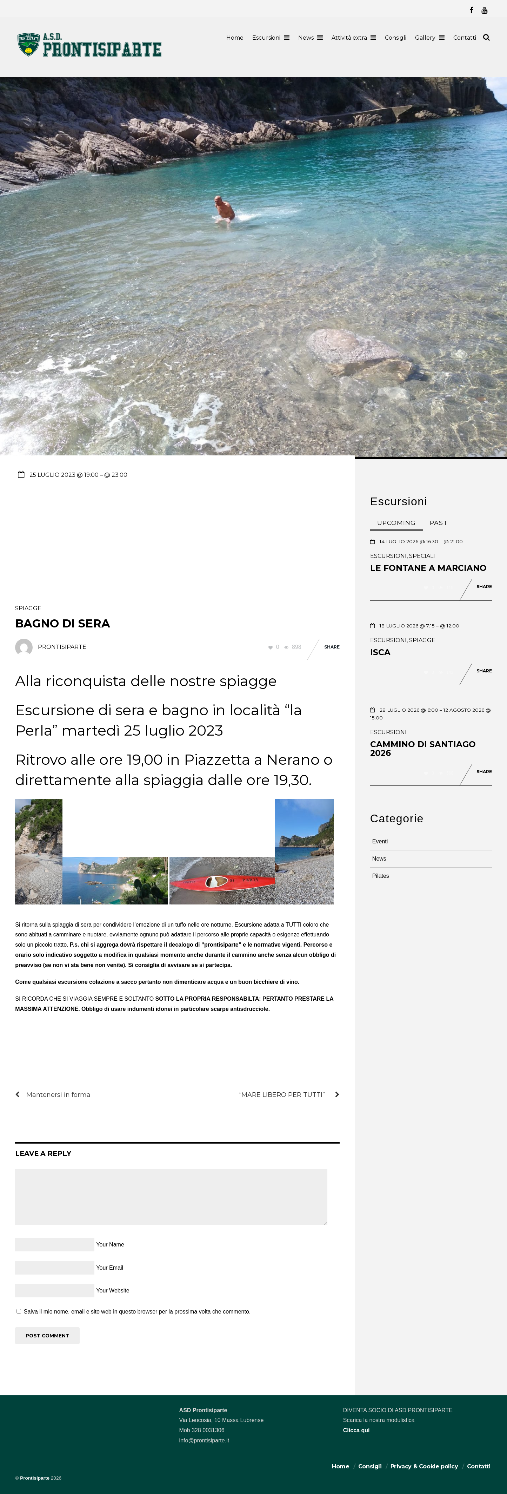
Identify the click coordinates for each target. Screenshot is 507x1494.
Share (332, 647)
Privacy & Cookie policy (424, 1466)
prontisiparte (62, 647)
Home (235, 37)
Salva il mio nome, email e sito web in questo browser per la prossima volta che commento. (137, 1312)
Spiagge (28, 608)
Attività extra (349, 37)
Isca (380, 652)
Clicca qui (356, 1430)
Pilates (380, 876)
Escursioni (266, 37)
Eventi (380, 841)
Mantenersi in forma (53, 1095)
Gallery (425, 37)
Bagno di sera (62, 623)
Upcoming (396, 522)
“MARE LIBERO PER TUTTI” (289, 1095)
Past (439, 522)
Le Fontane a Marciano (428, 568)
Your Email (109, 1268)
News (306, 37)
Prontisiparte (34, 1478)
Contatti (464, 37)
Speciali (422, 556)
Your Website (112, 1291)
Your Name (110, 1245)
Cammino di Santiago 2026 (423, 748)
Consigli (395, 37)
